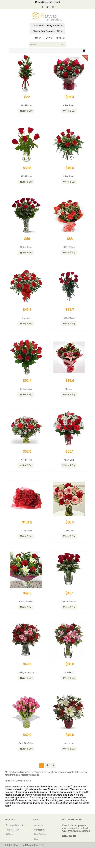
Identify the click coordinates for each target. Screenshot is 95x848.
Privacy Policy (12, 830)
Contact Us (39, 830)
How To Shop (40, 834)
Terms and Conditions (16, 825)
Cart (38, 38)
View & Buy (26, 111)
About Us (38, 825)
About (60, 38)
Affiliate (9, 834)
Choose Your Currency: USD (47, 31)
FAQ (49, 38)
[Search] (47, 44)
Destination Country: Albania (47, 25)
